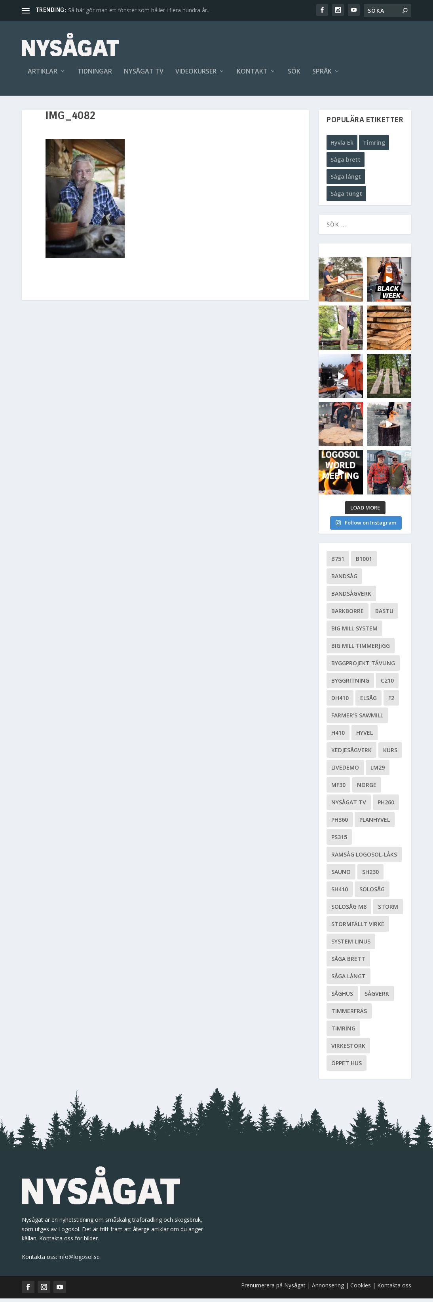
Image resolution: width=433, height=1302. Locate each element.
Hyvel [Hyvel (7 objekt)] (364, 736)
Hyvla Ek (341, 145)
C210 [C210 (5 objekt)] (387, 684)
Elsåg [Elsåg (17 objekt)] (368, 701)
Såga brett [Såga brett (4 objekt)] (348, 962)
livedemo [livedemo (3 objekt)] (345, 771)
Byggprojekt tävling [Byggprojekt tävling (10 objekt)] (363, 666)
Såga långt (345, 180)
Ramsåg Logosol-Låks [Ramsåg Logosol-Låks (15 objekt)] (364, 858)
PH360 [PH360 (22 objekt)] (339, 823)
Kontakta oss (394, 1289)
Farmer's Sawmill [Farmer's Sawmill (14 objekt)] (357, 719)
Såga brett (345, 163)
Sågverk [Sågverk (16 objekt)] (377, 997)
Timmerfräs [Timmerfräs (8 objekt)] (349, 1014)
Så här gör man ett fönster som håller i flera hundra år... (139, 10)
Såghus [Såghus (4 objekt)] (342, 997)
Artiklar (42, 73)
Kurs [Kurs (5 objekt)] (390, 753)
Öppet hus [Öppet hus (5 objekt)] (346, 1066)
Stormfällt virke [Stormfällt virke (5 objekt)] (357, 927)
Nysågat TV (143, 73)
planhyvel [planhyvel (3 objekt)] (374, 823)
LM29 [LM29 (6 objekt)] (377, 771)
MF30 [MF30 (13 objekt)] (338, 788)
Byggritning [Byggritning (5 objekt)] (350, 684)
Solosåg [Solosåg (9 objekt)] (372, 892)
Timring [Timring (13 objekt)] (343, 1032)
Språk (322, 73)
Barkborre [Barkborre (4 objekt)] (347, 614)
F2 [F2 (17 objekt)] (391, 701)
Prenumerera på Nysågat (273, 1289)
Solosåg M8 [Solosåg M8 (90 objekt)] (349, 910)
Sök (294, 73)
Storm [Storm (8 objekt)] (388, 910)
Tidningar (95, 73)
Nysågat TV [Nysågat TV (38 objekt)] (348, 806)
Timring (374, 145)
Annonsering (328, 1289)
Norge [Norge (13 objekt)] (366, 788)
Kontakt (252, 73)
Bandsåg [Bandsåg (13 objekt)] (344, 579)
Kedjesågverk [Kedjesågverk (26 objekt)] (351, 753)
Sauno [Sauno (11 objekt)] (341, 875)
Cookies (361, 1289)
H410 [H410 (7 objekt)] (338, 736)
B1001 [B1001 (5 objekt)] (364, 562)
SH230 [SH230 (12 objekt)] (370, 875)
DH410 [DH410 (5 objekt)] (340, 701)
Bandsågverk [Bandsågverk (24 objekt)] (351, 597)
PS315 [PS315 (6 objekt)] (339, 840)
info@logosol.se (79, 1260)
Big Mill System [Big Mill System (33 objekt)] (354, 632)
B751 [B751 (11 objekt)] (337, 562)
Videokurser (195, 73)
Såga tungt (346, 197)
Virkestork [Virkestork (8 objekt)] (348, 1049)
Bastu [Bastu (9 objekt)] (384, 614)
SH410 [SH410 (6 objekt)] (339, 892)
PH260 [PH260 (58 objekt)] (386, 806)
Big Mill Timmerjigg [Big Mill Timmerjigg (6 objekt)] (360, 649)
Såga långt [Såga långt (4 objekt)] (348, 979)
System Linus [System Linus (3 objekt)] (350, 945)
